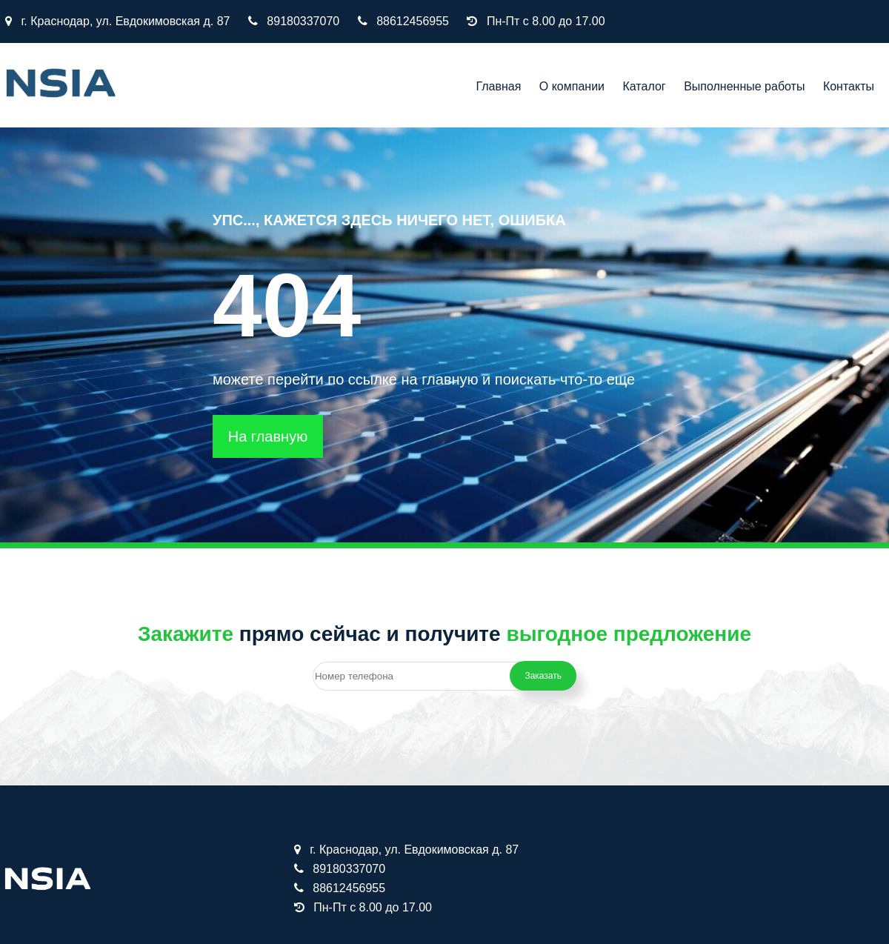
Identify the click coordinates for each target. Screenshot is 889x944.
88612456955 (412, 21)
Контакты (848, 86)
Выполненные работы (744, 86)
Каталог (644, 86)
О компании (572, 86)
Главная (498, 86)
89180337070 (303, 21)
